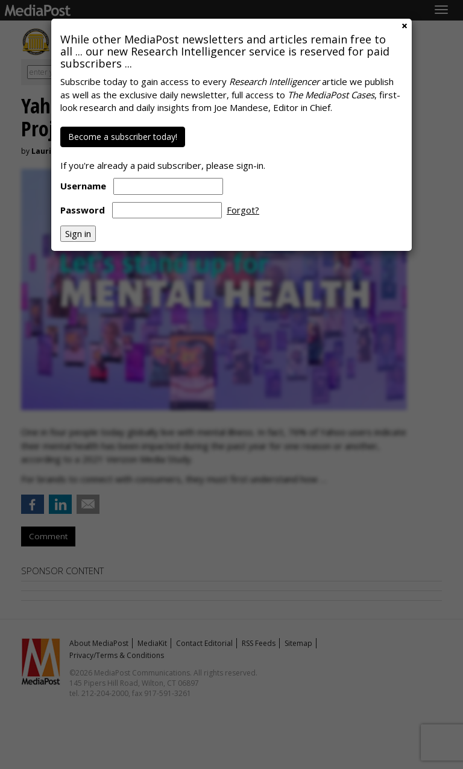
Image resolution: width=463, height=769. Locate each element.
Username (83, 186)
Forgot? (243, 210)
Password (82, 210)
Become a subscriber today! (122, 136)
